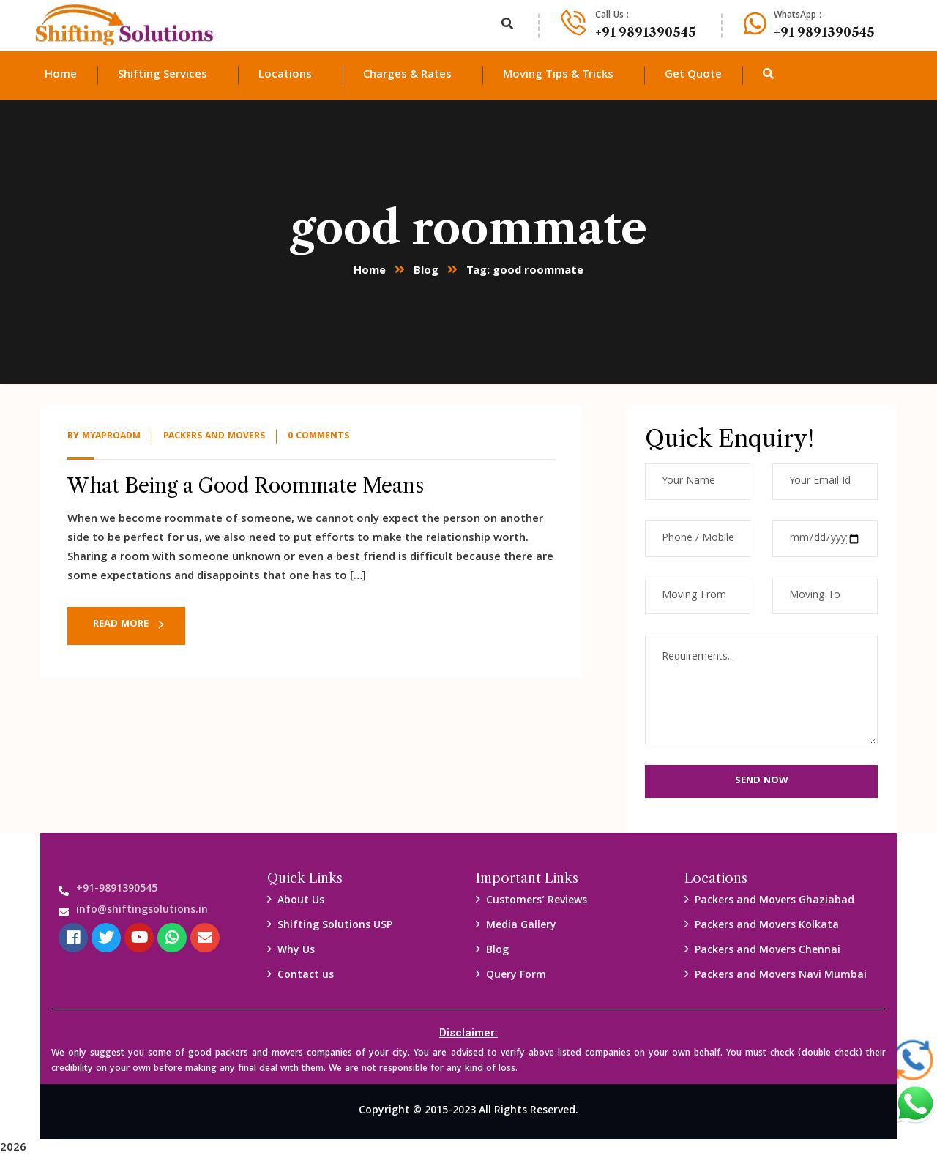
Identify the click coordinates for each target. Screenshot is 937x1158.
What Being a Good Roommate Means (245, 486)
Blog (426, 271)
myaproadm (111, 436)
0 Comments (318, 436)
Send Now (761, 781)
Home (370, 271)
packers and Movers (214, 436)
